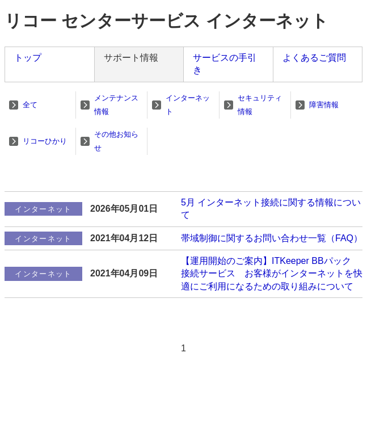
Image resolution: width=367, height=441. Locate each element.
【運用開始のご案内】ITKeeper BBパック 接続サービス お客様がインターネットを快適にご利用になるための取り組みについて (271, 273)
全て (30, 104)
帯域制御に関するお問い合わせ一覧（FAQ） (271, 238)
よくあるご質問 (314, 57)
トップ (27, 57)
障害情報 (324, 104)
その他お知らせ (116, 141)
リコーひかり (45, 141)
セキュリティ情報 (260, 105)
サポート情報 (131, 57)
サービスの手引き (224, 64)
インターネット (188, 105)
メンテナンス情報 (116, 105)
